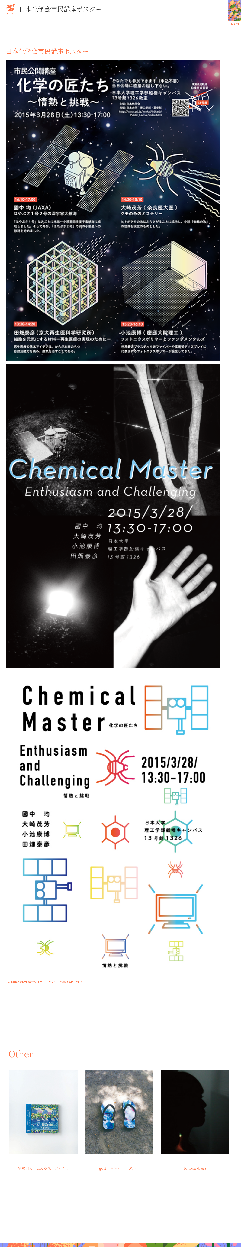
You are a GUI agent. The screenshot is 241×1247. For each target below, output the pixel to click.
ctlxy (10, 8)
